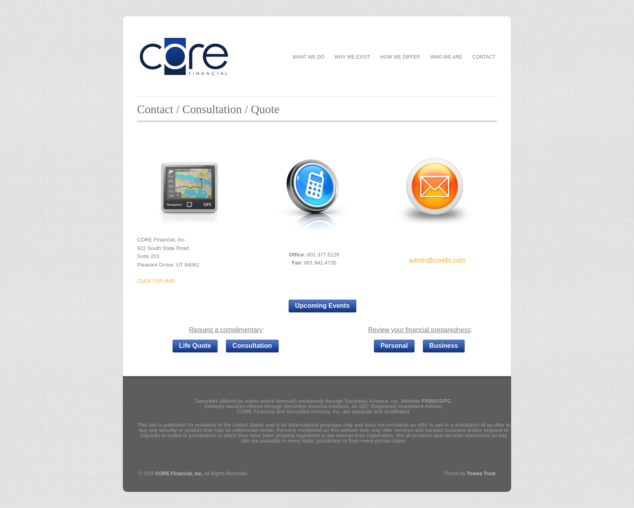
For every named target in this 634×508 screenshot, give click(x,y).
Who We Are (446, 57)
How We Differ (400, 57)
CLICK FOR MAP (156, 281)
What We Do (308, 57)
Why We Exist (352, 57)
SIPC (445, 401)
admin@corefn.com (437, 260)
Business (443, 345)
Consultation (252, 345)
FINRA (429, 401)
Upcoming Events (322, 305)
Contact (484, 57)
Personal (394, 345)
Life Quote (195, 345)
